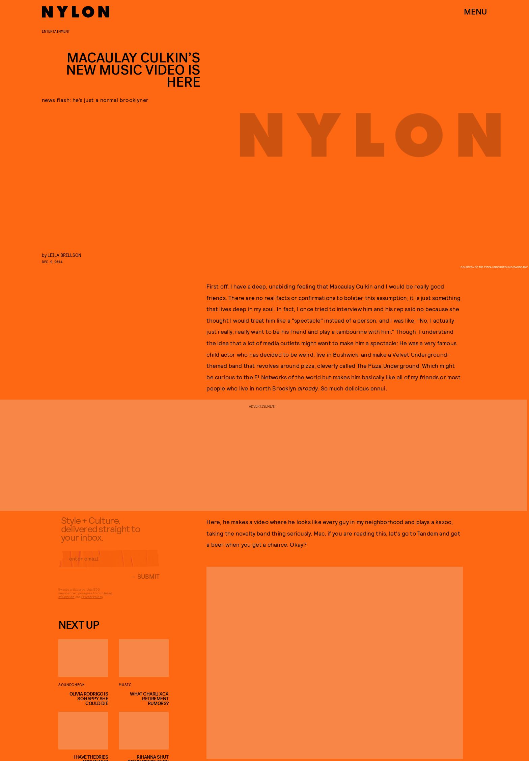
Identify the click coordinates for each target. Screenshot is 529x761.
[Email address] (109, 563)
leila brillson (64, 255)
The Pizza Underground (388, 365)
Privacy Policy (92, 601)
